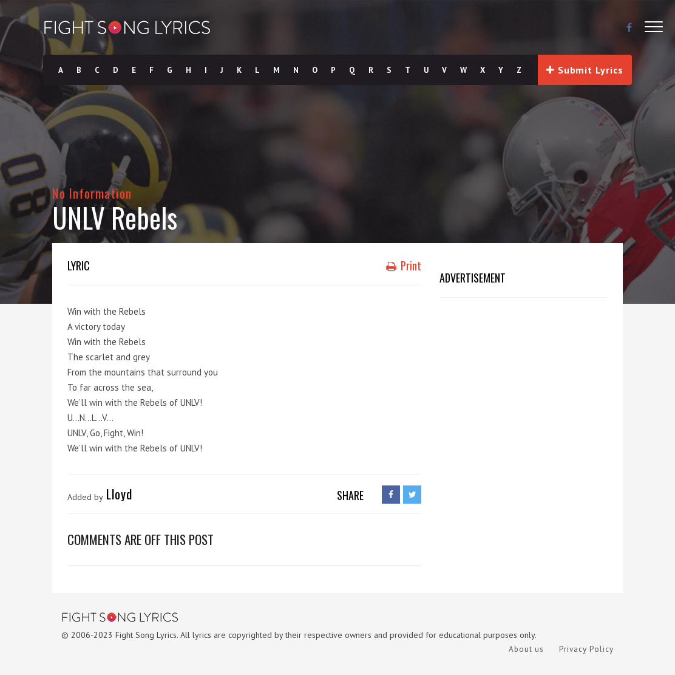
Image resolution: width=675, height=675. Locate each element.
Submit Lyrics (584, 70)
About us (526, 649)
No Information (92, 192)
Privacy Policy (586, 649)
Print (403, 265)
